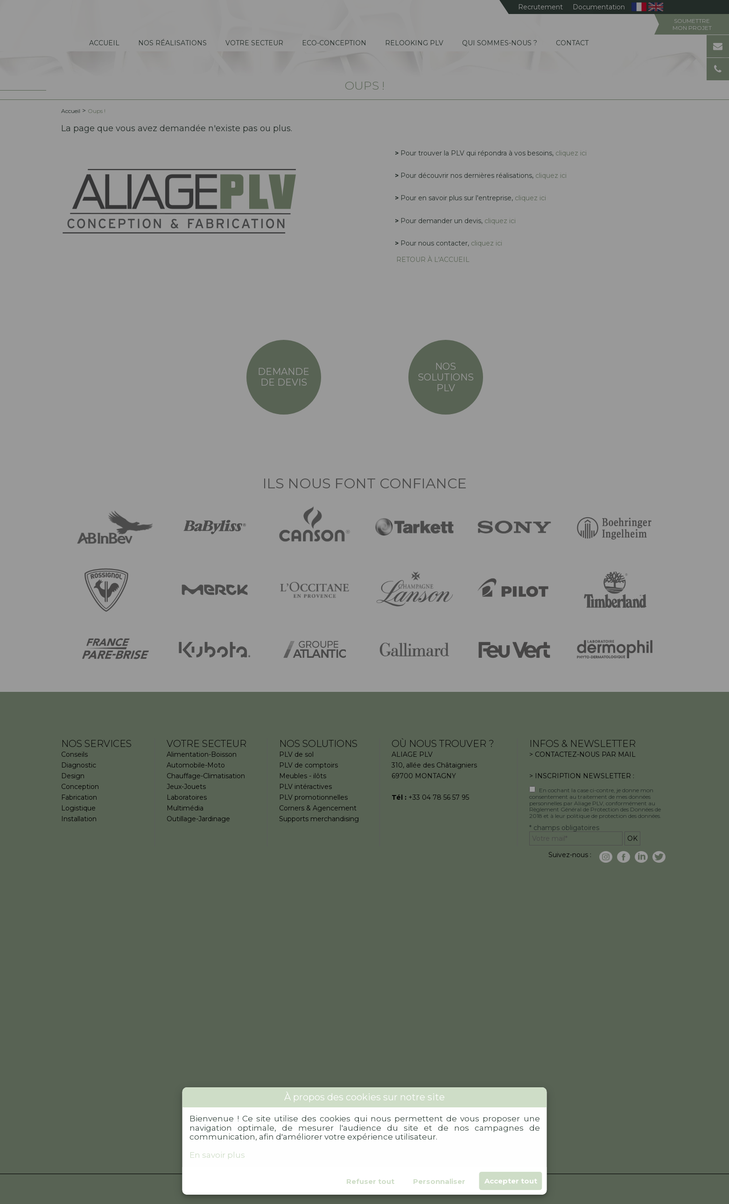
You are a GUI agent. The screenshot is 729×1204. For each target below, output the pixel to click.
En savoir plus (217, 1155)
